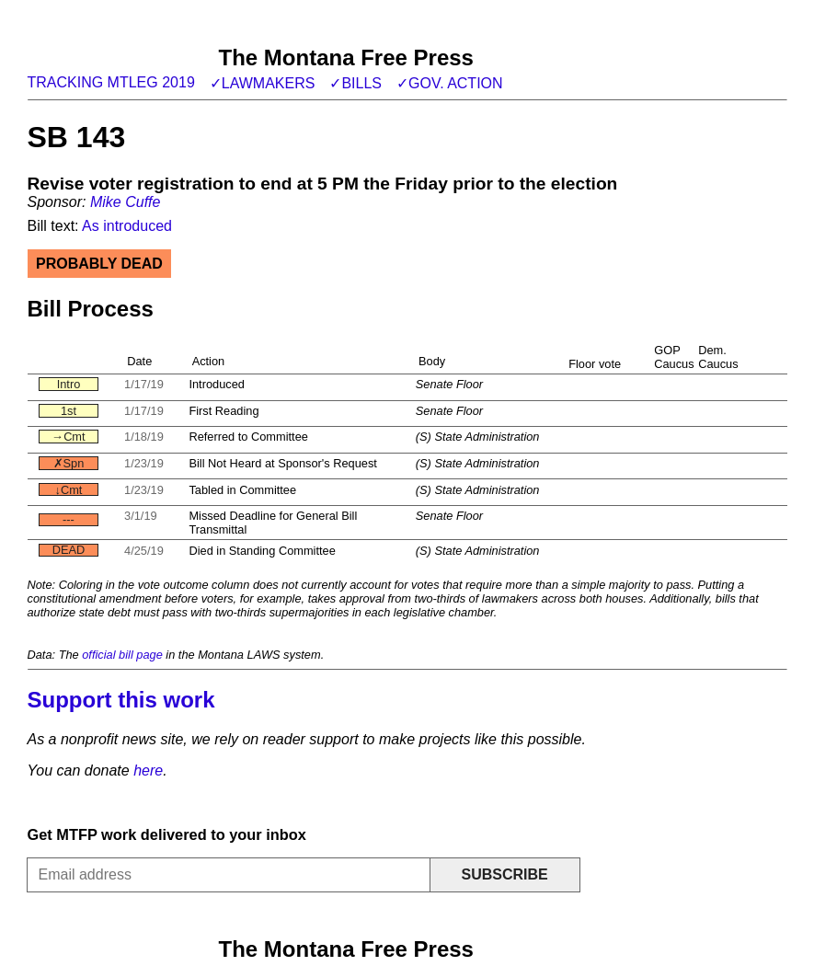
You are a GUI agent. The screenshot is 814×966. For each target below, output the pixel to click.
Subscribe (504, 874)
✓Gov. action (449, 83)
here (148, 770)
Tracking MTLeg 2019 (111, 82)
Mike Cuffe (125, 202)
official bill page (122, 654)
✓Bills (355, 83)
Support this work (121, 699)
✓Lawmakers (262, 83)
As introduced (127, 226)
